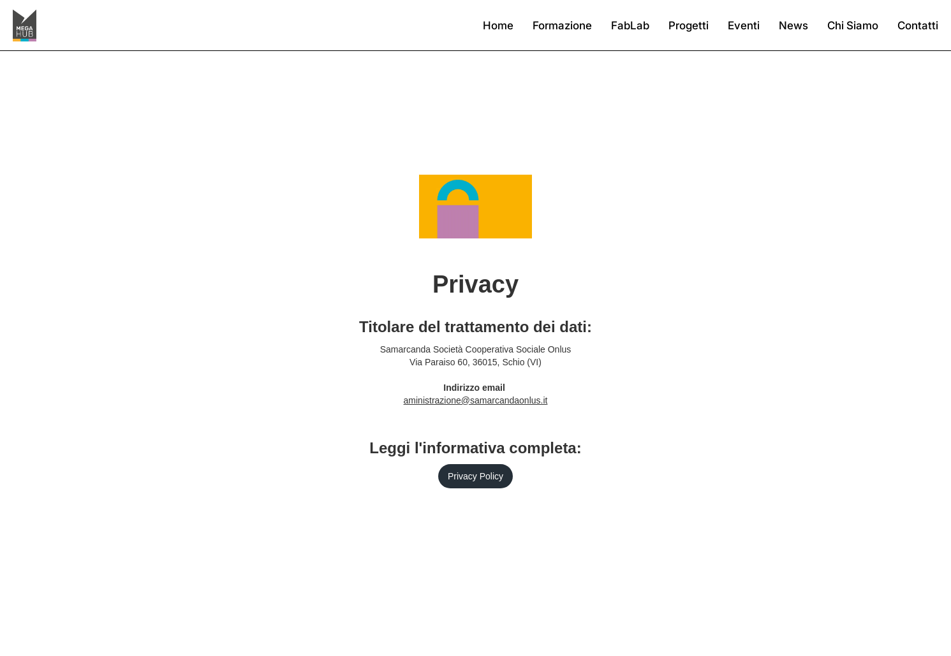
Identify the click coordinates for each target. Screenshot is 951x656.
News (793, 25)
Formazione (562, 25)
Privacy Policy (475, 476)
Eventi (744, 25)
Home (498, 25)
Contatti (917, 25)
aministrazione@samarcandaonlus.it (476, 400)
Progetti (688, 25)
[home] (24, 25)
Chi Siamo (852, 25)
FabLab (630, 25)
